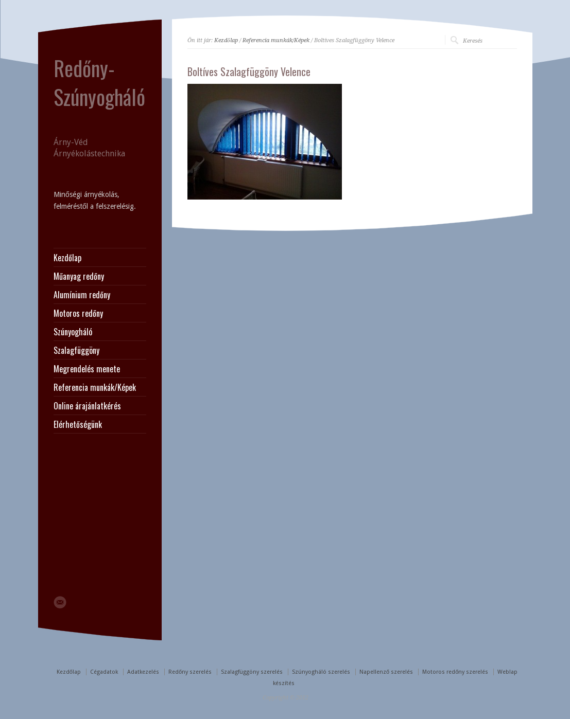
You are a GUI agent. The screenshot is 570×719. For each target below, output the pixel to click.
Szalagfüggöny (76, 350)
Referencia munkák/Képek (276, 40)
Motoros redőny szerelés (455, 672)
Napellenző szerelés (386, 672)
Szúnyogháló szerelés (321, 672)
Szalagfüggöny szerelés (252, 672)
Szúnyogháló (73, 332)
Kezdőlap (226, 40)
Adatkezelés (143, 672)
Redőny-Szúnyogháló (99, 82)
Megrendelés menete (87, 369)
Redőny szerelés (190, 672)
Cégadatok (104, 672)
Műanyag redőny (79, 276)
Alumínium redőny (82, 295)
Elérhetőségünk (78, 424)
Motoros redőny (78, 313)
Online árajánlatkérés (87, 406)
